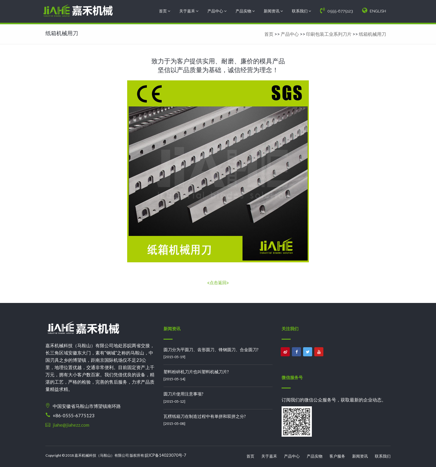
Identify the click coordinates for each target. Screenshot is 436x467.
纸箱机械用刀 (372, 34)
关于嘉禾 (188, 11)
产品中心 (216, 11)
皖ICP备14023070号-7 (165, 455)
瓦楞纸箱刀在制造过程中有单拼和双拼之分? (205, 416)
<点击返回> (218, 282)
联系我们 (301, 11)
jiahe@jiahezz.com (71, 425)
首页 (164, 11)
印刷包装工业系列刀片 (329, 34)
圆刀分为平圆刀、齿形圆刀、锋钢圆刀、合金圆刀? (211, 349)
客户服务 (337, 456)
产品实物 (245, 11)
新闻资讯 (273, 11)
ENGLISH (374, 10)
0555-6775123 (336, 10)
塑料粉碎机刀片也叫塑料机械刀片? (196, 371)
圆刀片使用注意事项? (183, 393)
